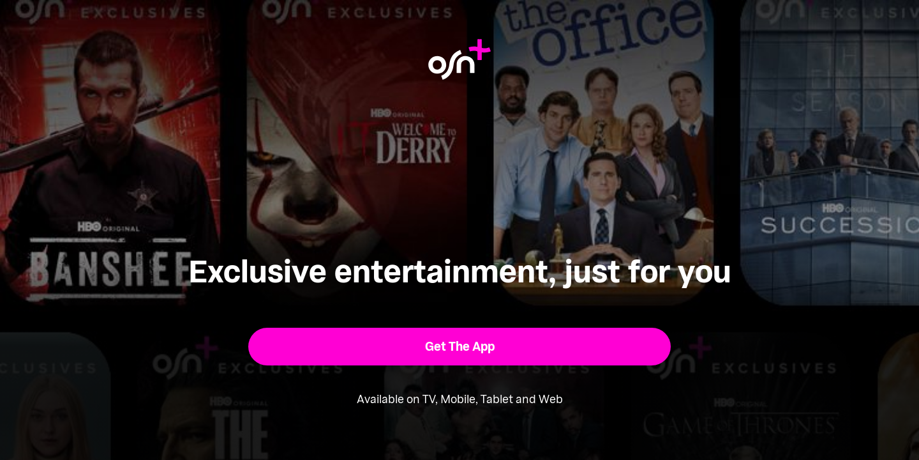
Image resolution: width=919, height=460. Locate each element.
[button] (459, 346)
